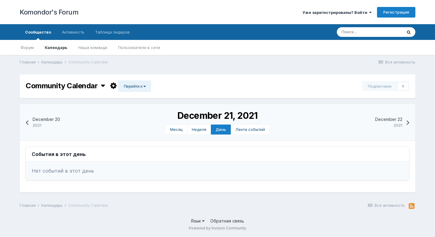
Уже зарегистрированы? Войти (337, 12)
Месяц (176, 129)
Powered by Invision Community (217, 228)
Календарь (56, 47)
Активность (73, 32)
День (221, 129)
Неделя (199, 129)
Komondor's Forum (49, 12)
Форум (27, 47)
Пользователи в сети (139, 47)
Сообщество (38, 35)
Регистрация (396, 12)
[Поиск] (369, 32)
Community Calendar (65, 85)
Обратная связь (227, 220)
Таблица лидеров (112, 32)
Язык (198, 220)
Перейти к (135, 86)
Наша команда (92, 47)
